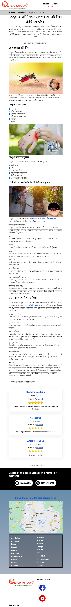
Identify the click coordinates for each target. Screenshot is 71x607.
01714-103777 (50, 6)
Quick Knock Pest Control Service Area (35, 498)
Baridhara (15, 553)
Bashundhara (16, 556)
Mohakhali (41, 556)
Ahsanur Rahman (35, 441)
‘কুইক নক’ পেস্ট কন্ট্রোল (32, 305)
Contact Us (23, 483)
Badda (13, 544)
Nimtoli (40, 565)
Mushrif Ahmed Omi (35, 392)
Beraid (14, 563)
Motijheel (40, 562)
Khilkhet (40, 540)
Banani (14, 547)
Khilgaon (40, 537)
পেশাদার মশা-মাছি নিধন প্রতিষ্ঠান (35, 43)
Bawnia (14, 560)
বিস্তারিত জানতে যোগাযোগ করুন (22, 382)
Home (12, 12)
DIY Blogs (22, 12)
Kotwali (40, 544)
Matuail (40, 550)
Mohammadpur (43, 559)
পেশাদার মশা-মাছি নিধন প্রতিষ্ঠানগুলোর (42, 218)
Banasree (15, 550)
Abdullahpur (16, 538)
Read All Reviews (35, 465)
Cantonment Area (18, 566)
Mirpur (39, 553)
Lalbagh (40, 547)
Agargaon (15, 541)
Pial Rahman (35, 418)
